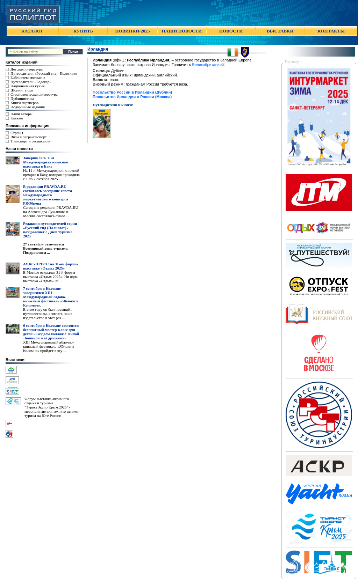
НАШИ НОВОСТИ (182, 31)
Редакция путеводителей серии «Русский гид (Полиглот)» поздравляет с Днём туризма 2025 (50, 229)
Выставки (15, 360)
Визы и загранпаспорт (28, 137)
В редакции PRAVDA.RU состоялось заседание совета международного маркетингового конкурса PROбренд (47, 194)
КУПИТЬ (83, 31)
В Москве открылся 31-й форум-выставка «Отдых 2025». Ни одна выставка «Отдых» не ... (50, 276)
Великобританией (208, 64)
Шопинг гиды (21, 90)
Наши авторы (21, 114)
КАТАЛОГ (32, 31)
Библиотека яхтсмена (27, 77)
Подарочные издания (27, 107)
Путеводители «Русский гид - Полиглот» (43, 73)
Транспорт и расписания (30, 141)
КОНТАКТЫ (331, 31)
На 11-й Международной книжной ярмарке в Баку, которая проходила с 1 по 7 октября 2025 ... (51, 174)
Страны (16, 133)
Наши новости (19, 149)
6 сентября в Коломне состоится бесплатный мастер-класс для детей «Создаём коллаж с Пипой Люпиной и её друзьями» (51, 331)
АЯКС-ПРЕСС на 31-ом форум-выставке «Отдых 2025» (50, 266)
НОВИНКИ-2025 (132, 31)
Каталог (16, 118)
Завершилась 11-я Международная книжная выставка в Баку (45, 162)
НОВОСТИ (231, 31)
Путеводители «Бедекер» (30, 82)
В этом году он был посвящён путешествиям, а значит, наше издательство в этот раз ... (47, 313)
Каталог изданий (21, 62)
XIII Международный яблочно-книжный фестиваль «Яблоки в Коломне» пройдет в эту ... (48, 346)
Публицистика (22, 98)
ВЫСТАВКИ (280, 31)
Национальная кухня (27, 86)
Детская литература (26, 69)
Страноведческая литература (34, 94)
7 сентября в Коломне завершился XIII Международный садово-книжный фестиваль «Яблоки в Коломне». (50, 296)
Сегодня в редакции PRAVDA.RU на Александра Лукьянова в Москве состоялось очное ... (50, 211)
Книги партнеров (24, 103)
